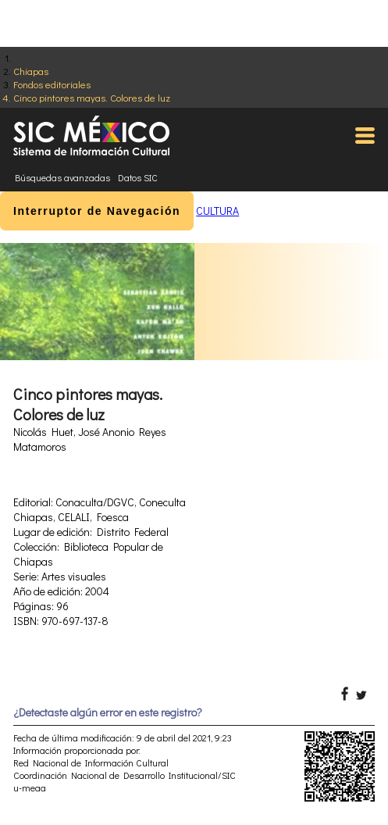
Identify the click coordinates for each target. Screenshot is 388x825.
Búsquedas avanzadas (62, 177)
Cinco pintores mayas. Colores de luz (91, 97)
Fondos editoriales (52, 84)
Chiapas (30, 70)
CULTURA (217, 210)
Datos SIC (138, 177)
